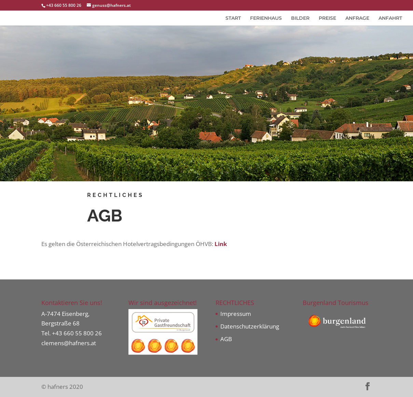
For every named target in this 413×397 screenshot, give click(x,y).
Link (221, 244)
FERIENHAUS (266, 18)
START (233, 18)
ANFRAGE (357, 18)
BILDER (300, 18)
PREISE (327, 18)
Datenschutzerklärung (249, 326)
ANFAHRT (390, 18)
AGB (226, 339)
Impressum (235, 314)
